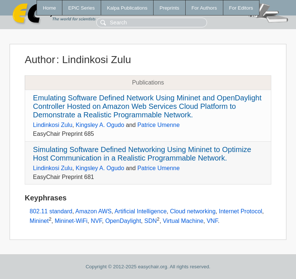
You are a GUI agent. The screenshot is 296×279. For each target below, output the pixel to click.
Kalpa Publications (127, 8)
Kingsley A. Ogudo (100, 125)
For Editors (241, 8)
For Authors (204, 8)
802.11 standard (51, 211)
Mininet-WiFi (71, 221)
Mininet (39, 221)
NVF (96, 221)
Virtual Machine (183, 221)
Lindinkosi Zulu (52, 125)
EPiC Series (81, 8)
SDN (150, 221)
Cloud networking (193, 211)
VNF (212, 221)
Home (49, 8)
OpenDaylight (123, 221)
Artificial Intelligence (140, 211)
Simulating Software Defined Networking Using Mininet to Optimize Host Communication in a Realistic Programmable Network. (142, 153)
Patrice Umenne (158, 125)
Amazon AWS (93, 211)
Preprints (169, 8)
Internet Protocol (240, 211)
